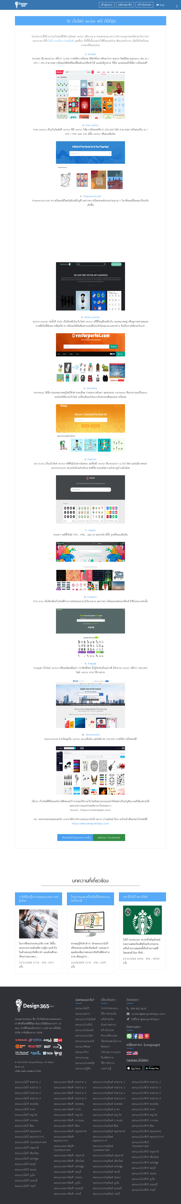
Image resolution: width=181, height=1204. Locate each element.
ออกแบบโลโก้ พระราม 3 (28, 1087)
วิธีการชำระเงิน (108, 1014)
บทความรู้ (106, 1068)
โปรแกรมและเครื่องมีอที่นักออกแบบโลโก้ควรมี (90, 899)
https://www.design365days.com (90, 824)
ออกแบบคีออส (82, 1047)
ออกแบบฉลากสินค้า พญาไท (68, 1115)
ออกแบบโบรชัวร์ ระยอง (144, 1173)
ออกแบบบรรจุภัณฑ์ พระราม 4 (109, 1093)
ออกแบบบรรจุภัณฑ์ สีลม (106, 1126)
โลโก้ (50, 41)
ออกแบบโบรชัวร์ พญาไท (144, 1115)
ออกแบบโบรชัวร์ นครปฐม (145, 1163)
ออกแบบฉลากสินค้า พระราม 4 (70, 1093)
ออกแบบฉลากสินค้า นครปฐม (69, 1166)
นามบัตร (58, 41)
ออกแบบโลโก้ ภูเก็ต (25, 1175)
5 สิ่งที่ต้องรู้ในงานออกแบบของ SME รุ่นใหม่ (39, 899)
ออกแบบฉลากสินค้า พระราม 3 (70, 1087)
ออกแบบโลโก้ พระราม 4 (28, 1093)
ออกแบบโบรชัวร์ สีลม (143, 1126)
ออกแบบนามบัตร (84, 1036)
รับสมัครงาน (107, 1058)
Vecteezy (92, 388)
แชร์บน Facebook (109, 837)
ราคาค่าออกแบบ (109, 1008)
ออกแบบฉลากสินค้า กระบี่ (67, 1194)
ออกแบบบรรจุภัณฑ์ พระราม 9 (109, 1098)
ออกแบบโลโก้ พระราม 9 (28, 1098)
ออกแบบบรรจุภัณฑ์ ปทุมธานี (108, 1155)
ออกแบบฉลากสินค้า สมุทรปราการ (64, 1139)
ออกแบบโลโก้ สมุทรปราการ (29, 1137)
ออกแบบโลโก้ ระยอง (26, 1170)
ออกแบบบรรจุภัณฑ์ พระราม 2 (109, 1082)
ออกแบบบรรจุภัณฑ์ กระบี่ (106, 1194)
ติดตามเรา (134, 1027)
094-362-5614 (137, 1008)
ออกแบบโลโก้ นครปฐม (27, 1159)
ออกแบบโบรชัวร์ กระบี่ (144, 1190)
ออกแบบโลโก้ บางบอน (26, 1120)
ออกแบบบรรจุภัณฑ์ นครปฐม (108, 1166)
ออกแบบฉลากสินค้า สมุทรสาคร (70, 1131)
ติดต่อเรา (105, 1047)
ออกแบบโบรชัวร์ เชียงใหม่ (145, 1157)
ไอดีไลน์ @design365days (144, 1019)
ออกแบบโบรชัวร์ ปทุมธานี (145, 1152)
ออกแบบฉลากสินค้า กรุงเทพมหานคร (64, 1148)
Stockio (92, 54)
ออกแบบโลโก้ (82, 1008)
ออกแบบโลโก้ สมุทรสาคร (28, 1131)
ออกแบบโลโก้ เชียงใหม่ (27, 1153)
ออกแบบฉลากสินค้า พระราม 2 (70, 1082)
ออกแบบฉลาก (82, 1014)
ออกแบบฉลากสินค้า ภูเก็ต (67, 1183)
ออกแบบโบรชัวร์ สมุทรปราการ (148, 1137)
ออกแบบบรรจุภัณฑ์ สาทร (106, 1109)
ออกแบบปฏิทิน (83, 1068)
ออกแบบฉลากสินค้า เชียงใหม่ (69, 1161)
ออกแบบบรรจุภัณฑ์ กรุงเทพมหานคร (103, 1148)
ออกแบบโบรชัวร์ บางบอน (145, 1120)
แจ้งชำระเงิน (107, 1019)
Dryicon (92, 459)
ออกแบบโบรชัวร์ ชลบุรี (144, 1168)
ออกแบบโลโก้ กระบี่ (25, 1186)
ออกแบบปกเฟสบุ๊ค (85, 1063)
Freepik (92, 664)
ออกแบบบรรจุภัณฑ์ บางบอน (108, 1120)
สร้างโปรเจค (107, 1030)
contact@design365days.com (147, 1014)
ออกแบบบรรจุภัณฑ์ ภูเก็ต (106, 1183)
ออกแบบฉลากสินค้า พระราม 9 (70, 1098)
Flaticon (92, 597)
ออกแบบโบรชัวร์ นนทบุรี (145, 1184)
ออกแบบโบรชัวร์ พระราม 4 (146, 1093)
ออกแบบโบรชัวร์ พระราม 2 (146, 1082)
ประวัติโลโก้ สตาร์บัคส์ (135, 897)
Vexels (92, 530)
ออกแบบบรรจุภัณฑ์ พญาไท (107, 1115)
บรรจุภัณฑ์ (68, 41)
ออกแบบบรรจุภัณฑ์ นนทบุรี (107, 1188)
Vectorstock (93, 735)
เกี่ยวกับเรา (108, 1000)
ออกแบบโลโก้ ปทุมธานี (27, 1148)
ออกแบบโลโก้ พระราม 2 (28, 1082)
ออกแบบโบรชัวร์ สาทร (143, 1109)
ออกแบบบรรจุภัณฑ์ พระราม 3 (109, 1087)
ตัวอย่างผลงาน (108, 1025)
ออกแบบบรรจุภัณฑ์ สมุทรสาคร (109, 1131)
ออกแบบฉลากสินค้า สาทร (67, 1109)
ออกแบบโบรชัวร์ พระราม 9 (146, 1098)
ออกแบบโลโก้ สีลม (24, 1126)
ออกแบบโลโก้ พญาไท (26, 1115)
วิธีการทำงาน (107, 1063)
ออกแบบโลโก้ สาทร (25, 1109)
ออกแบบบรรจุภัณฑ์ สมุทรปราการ (103, 1139)
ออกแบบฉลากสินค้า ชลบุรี (67, 1172)
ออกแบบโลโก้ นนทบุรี (26, 1181)
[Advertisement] (71, 234)
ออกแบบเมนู (81, 1058)
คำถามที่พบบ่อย (109, 1036)
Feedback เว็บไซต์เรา (138, 1060)
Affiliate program (111, 1052)
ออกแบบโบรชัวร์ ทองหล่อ (145, 1104)
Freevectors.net (92, 196)
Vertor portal (92, 317)
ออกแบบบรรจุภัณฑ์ (85, 1019)
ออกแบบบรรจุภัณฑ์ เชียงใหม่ (108, 1161)
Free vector (92, 125)
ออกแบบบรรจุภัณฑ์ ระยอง (107, 1177)
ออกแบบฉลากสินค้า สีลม (67, 1126)
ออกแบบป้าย (82, 1052)
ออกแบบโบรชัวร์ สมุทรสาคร (146, 1131)
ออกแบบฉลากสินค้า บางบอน (69, 1120)
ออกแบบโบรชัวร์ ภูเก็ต (143, 1179)
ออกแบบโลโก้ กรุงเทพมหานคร (31, 1142)
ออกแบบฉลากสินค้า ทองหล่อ (69, 1104)
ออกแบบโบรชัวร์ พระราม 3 (146, 1087)
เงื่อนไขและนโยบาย (111, 1041)
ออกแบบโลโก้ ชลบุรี (25, 1164)
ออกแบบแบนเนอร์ (84, 1041)
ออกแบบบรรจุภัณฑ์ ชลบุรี (106, 1172)
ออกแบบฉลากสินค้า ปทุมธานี (69, 1155)
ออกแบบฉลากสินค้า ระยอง (68, 1177)
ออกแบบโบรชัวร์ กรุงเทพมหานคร (140, 1144)
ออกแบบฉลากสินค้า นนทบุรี (68, 1188)
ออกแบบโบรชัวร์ (83, 1025)
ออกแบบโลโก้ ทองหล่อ (26, 1104)
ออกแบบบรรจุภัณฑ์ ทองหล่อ (108, 1104)
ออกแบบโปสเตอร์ (84, 1030)
